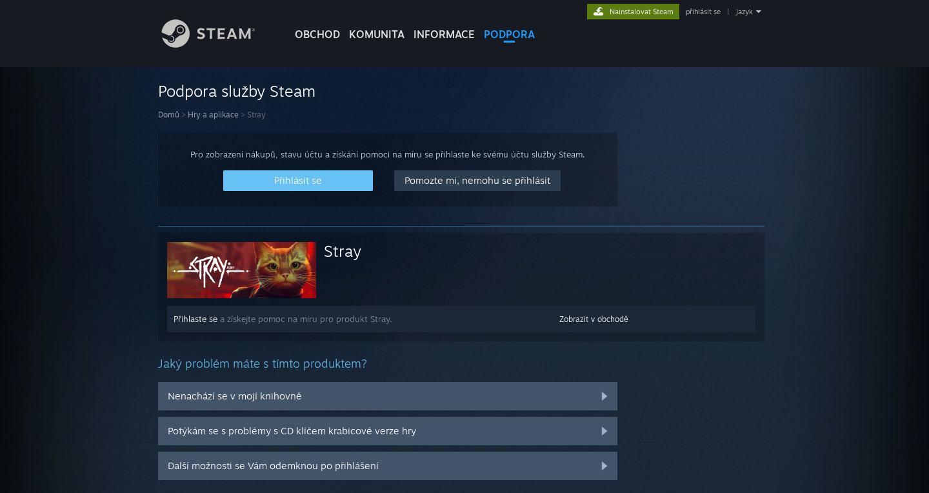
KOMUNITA (377, 34)
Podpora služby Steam (236, 91)
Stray (342, 251)
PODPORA (509, 34)
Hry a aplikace (213, 114)
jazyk (744, 11)
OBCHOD (317, 34)
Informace (444, 34)
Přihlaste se (195, 319)
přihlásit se (703, 11)
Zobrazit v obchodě (593, 319)
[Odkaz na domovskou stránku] (218, 44)
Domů (168, 114)
